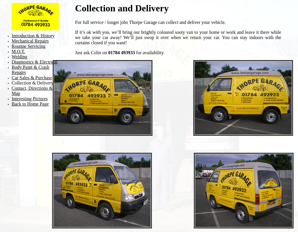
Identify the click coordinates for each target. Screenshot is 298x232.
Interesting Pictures (30, 98)
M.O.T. (18, 51)
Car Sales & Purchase (32, 77)
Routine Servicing (28, 46)
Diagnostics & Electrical (34, 61)
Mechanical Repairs (30, 40)
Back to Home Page (30, 103)
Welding (19, 56)
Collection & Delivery (32, 82)
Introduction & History (33, 35)
